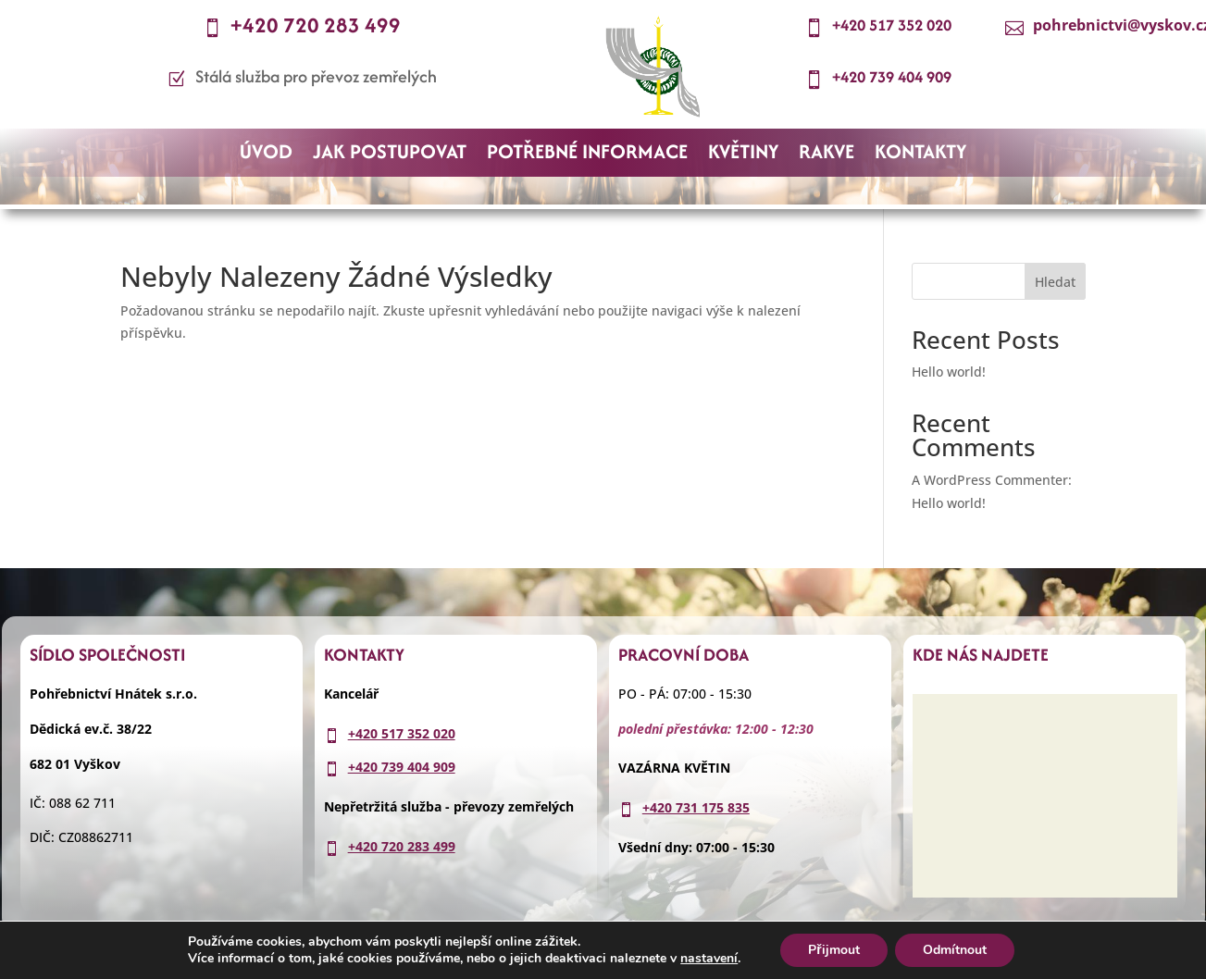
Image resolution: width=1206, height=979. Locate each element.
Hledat (1055, 282)
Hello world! (949, 371)
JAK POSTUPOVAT (389, 155)
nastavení (709, 958)
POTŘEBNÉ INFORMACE (587, 155)
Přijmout (833, 950)
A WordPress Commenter (990, 480)
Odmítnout (955, 950)
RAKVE (826, 155)
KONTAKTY (920, 155)
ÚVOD (266, 155)
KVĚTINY (743, 155)
